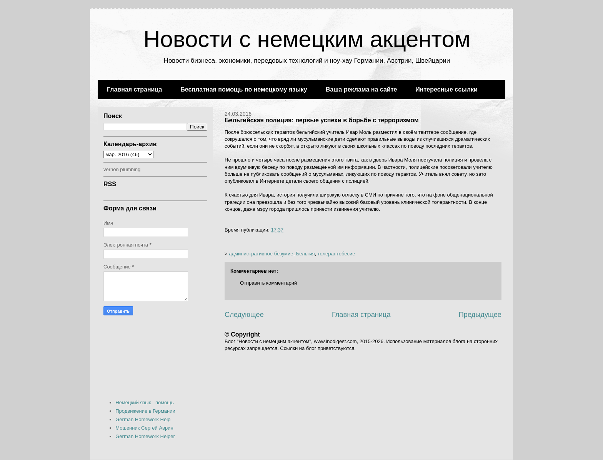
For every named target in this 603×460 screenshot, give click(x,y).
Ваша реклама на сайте (361, 89)
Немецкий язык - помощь (144, 402)
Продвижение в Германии (145, 411)
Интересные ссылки (446, 89)
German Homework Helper (145, 436)
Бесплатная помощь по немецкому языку (243, 89)
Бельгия (305, 254)
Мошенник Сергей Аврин (144, 428)
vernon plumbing (121, 169)
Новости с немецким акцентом (306, 39)
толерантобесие (336, 254)
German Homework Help (142, 419)
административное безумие (261, 254)
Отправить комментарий (268, 283)
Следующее (244, 314)
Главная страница (134, 89)
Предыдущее (480, 314)
